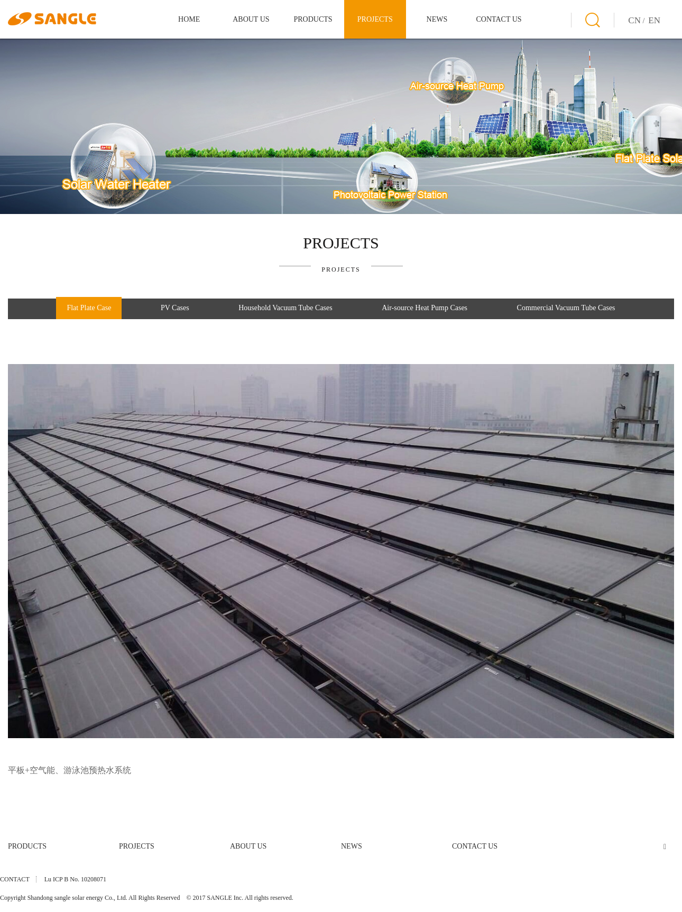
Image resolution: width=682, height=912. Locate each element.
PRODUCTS (312, 19)
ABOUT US (251, 19)
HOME (189, 19)
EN (654, 20)
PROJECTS (375, 19)
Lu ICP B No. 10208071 (75, 879)
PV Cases (175, 308)
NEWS (437, 19)
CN (634, 20)
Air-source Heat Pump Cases (424, 308)
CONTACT (15, 879)
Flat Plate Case (89, 308)
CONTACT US (499, 19)
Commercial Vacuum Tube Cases (566, 308)
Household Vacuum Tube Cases (285, 308)
